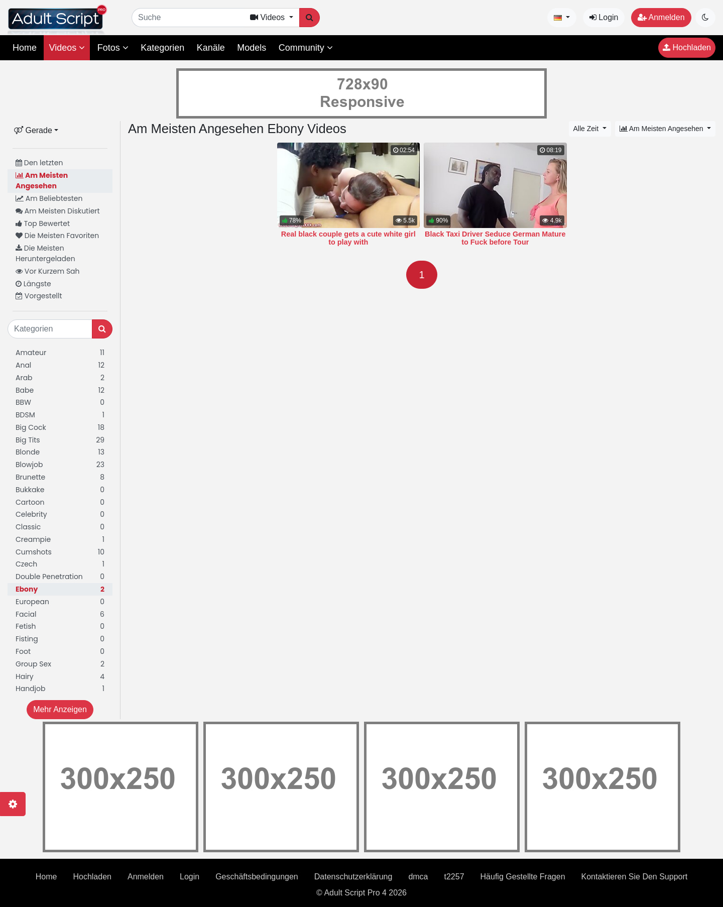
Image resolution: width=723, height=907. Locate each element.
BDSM (60, 415)
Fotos (113, 48)
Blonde (60, 452)
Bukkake (60, 490)
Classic (60, 527)
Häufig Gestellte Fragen (522, 876)
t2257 (454, 876)
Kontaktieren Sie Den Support (634, 876)
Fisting (60, 639)
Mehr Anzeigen (60, 709)
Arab (60, 378)
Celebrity (60, 514)
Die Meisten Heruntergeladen (45, 253)
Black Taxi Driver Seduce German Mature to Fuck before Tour (495, 238)
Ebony (60, 589)
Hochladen (687, 47)
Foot (60, 651)
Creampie (60, 539)
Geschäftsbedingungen (256, 876)
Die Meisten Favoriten (57, 236)
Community (306, 48)
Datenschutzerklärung (353, 876)
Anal (60, 365)
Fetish (60, 626)
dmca (418, 876)
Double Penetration (60, 577)
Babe (60, 390)
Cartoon (60, 502)
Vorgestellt (39, 296)
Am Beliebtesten (49, 198)
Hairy (60, 676)
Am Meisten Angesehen (42, 180)
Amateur (60, 353)
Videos (67, 48)
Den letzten (39, 163)
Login (604, 17)
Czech (60, 564)
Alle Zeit (586, 129)
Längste (33, 284)
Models (251, 48)
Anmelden (661, 17)
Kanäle (211, 48)
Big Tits (60, 440)
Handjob (60, 689)
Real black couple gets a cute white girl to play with (348, 238)
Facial (60, 614)
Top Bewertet (43, 223)
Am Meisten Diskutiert (58, 211)
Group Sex (60, 664)
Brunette (60, 477)
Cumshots (60, 552)
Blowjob (60, 465)
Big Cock (60, 427)
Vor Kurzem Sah (48, 271)
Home (25, 48)
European (60, 602)
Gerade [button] (33, 130)
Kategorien (162, 48)
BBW (60, 402)
